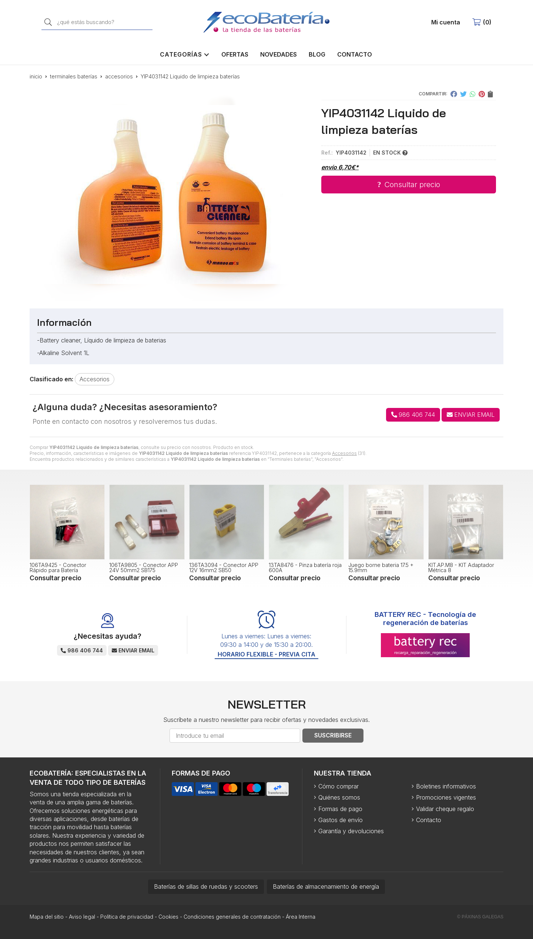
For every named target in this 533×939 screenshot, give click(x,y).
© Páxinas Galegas (480, 916)
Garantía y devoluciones (351, 831)
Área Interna (300, 916)
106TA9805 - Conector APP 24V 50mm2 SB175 (143, 567)
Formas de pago (340, 809)
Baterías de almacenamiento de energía (326, 886)
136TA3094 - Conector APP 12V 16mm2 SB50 (223, 567)
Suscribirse (333, 735)
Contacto (428, 820)
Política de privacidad (126, 916)
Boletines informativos (446, 786)
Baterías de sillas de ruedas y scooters (206, 886)
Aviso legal (82, 916)
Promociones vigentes (446, 797)
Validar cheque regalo (445, 809)
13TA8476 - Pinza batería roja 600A (305, 567)
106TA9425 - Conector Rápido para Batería (58, 567)
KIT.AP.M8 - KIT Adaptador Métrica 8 (461, 567)
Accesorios (344, 453)
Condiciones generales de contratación (232, 916)
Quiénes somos (339, 797)
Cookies (168, 916)
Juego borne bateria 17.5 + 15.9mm (380, 567)
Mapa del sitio (47, 916)
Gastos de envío (340, 820)
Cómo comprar (338, 786)
